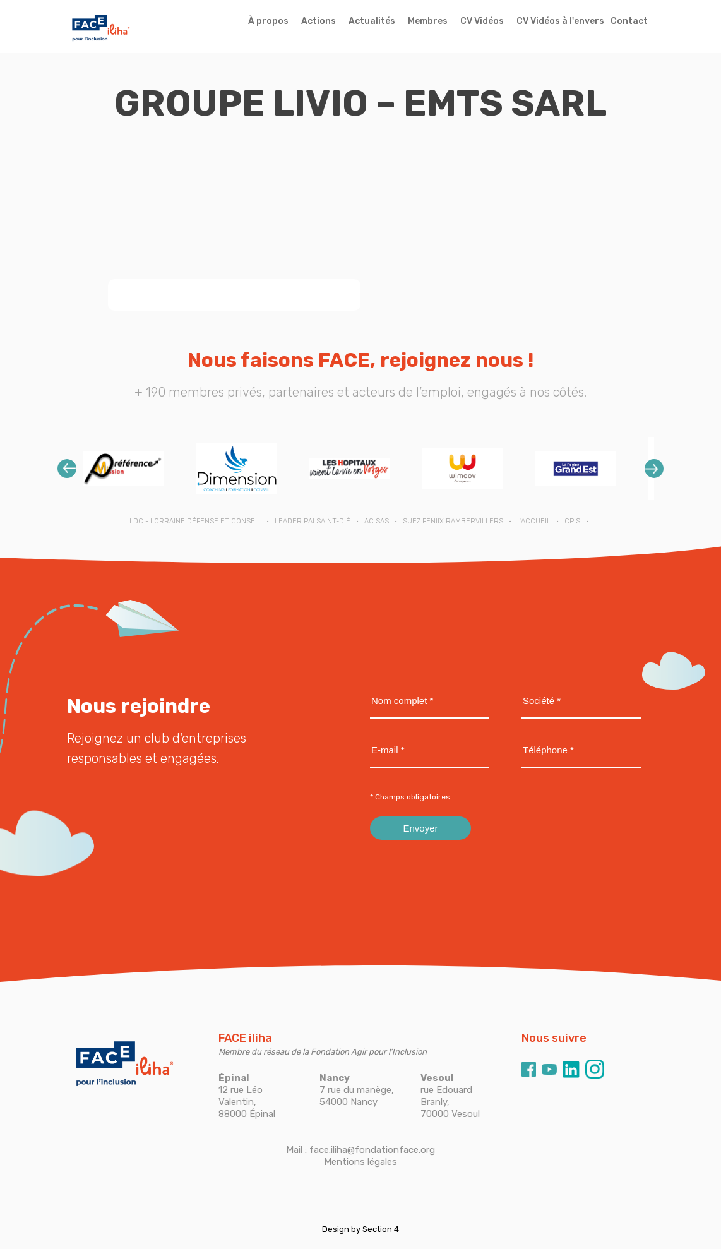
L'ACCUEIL (534, 521)
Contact (629, 21)
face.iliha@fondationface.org (372, 1150)
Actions (318, 21)
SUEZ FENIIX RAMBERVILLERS (453, 521)
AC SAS (376, 521)
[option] (123, 468)
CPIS (572, 521)
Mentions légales (360, 1162)
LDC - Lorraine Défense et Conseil (195, 521)
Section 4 (380, 1229)
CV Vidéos (482, 21)
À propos (268, 21)
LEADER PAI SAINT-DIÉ (312, 521)
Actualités (372, 21)
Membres (428, 21)
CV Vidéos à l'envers (560, 21)
